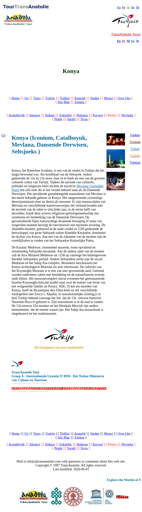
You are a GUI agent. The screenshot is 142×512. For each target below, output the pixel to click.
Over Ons (124, 98)
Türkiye (134, 163)
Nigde (58, 119)
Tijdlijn (65, 98)
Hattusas (82, 115)
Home (16, 98)
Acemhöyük (17, 115)
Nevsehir (127, 115)
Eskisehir (65, 115)
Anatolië (80, 98)
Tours (37, 98)
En (119, 41)
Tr (137, 7)
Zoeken (79, 102)
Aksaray (34, 115)
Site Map (64, 102)
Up (26, 98)
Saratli (71, 119)
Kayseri (98, 115)
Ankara (50, 115)
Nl (128, 41)
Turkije (50, 98)
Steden (94, 98)
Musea (108, 98)
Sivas (84, 119)
